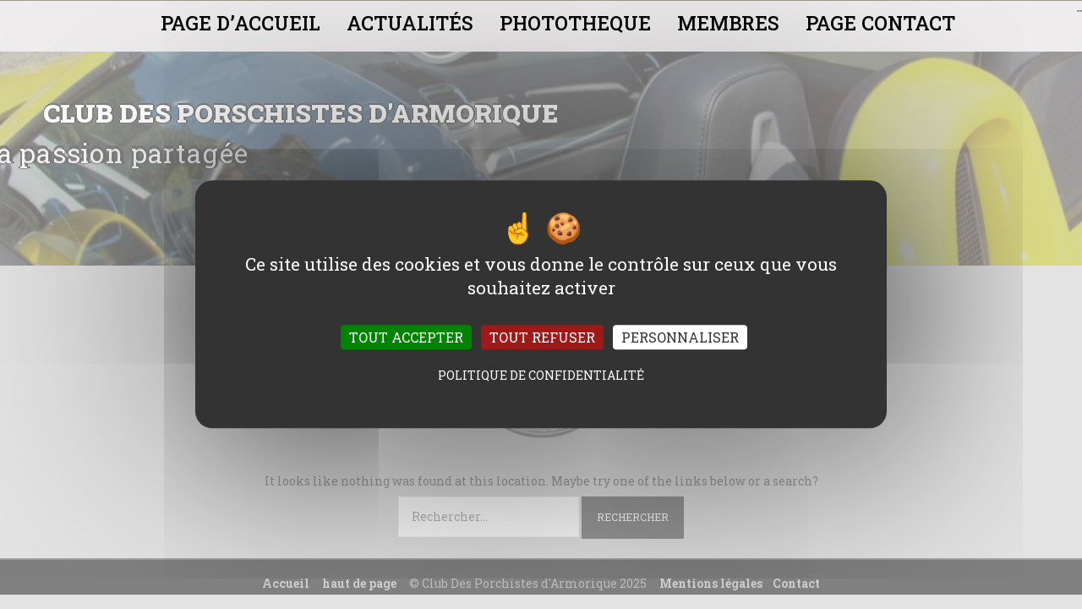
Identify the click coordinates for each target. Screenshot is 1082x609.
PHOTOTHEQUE (575, 23)
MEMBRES (728, 23)
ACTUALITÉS (410, 23)
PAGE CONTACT (880, 23)
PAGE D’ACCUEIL (240, 23)
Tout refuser (542, 338)
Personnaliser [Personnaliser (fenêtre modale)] (680, 338)
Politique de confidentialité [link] (541, 376)
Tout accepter (406, 338)
